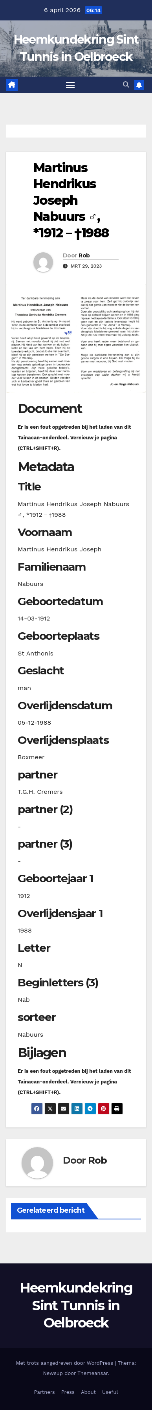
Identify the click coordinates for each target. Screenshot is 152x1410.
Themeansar (92, 1373)
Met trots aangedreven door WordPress (65, 1363)
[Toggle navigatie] (70, 84)
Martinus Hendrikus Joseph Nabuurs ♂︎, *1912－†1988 (70, 200)
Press (68, 1392)
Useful (110, 1392)
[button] (126, 84)
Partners (44, 1392)
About (88, 1392)
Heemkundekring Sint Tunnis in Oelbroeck (76, 1305)
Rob (84, 255)
